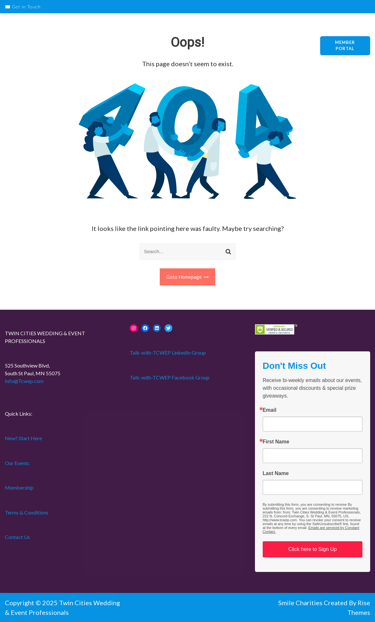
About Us (267, 32)
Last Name (276, 473)
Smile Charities (301, 602)
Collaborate (158, 61)
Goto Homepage (187, 277)
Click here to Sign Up (312, 549)
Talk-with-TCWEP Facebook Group (169, 377)
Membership (231, 32)
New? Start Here (150, 32)
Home (190, 61)
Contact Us (17, 537)
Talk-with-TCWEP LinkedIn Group (168, 352)
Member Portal (345, 45)
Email (270, 410)
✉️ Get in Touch (23, 6)
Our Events (193, 32)
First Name (276, 441)
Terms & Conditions (26, 512)
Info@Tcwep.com (24, 381)
